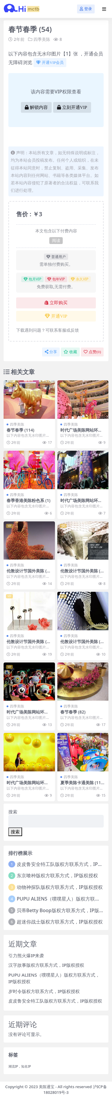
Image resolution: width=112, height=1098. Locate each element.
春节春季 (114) (20, 430)
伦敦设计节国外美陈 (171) (82, 644)
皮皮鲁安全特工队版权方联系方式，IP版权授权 (55, 1001)
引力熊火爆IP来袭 (26, 955)
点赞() (92, 352)
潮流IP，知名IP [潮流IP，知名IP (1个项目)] (19, 1066)
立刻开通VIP (72, 107)
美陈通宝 (46, 1086)
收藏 (70, 352)
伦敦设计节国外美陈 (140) (29, 644)
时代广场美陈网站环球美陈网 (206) (27, 714)
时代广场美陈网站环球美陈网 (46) (27, 785)
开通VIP (56, 316)
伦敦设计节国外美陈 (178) (29, 573)
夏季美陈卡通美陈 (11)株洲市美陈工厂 (81, 785)
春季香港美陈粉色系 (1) (28, 500)
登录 (86, 9)
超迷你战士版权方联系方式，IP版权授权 (59, 921)
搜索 (12, 812)
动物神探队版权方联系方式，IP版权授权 (59, 887)
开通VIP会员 (50, 62)
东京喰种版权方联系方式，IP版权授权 (57, 875)
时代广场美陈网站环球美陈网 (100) (81, 432)
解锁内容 (36, 107)
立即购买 (56, 302)
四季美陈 (41, 39)
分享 (51, 352)
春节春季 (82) (73, 712)
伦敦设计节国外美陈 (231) (82, 573)
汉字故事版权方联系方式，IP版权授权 (46, 965)
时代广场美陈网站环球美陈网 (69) (81, 503)
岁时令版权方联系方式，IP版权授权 (44, 991)
